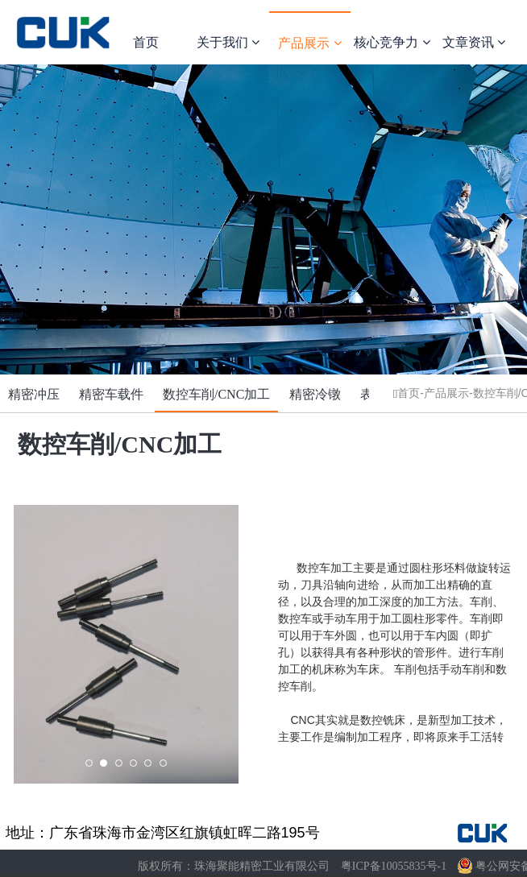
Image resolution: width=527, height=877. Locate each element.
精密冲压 (34, 394)
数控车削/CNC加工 (216, 394)
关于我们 (228, 42)
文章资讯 (473, 42)
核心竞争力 (391, 42)
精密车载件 (111, 394)
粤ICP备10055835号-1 (393, 866)
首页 (146, 42)
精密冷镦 (315, 394)
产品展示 (309, 43)
